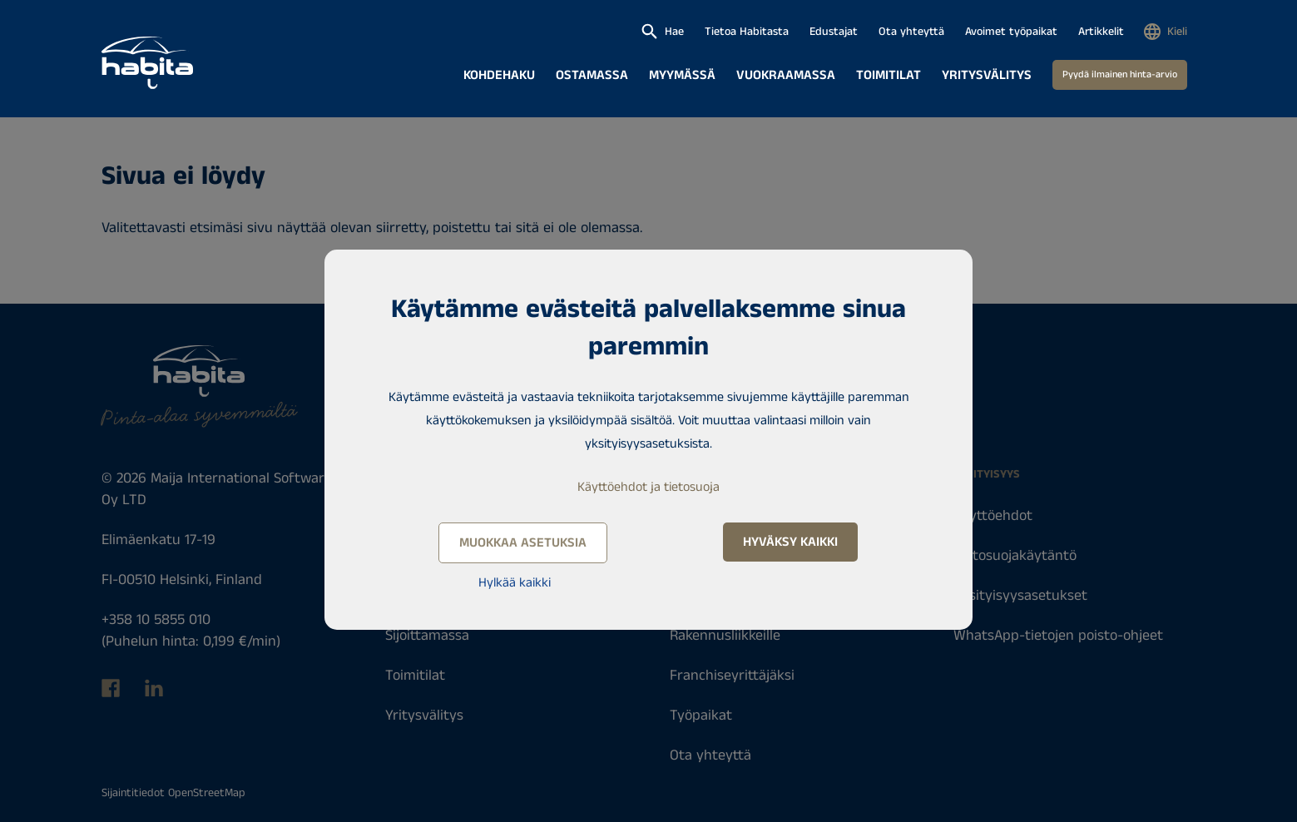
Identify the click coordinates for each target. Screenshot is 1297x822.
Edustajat (833, 31)
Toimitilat (888, 75)
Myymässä (682, 75)
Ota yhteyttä (911, 31)
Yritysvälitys (987, 75)
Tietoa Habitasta (747, 31)
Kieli (1177, 31)
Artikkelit (1101, 31)
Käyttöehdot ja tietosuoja (648, 487)
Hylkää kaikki (514, 582)
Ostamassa (592, 75)
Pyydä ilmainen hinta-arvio (1119, 74)
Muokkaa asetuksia (523, 542)
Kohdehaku (499, 75)
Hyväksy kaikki (790, 542)
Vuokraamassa (785, 75)
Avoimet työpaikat (1011, 31)
